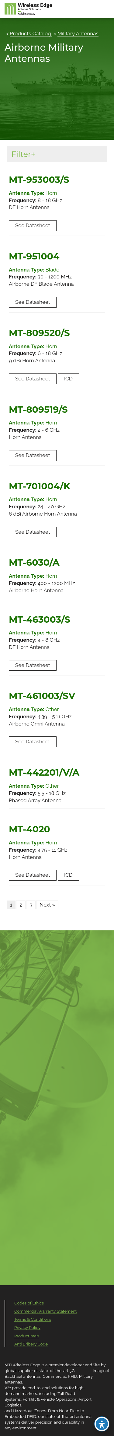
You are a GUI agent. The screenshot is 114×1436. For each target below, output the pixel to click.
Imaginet (101, 1370)
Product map (26, 1335)
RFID (72, 1376)
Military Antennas (77, 33)
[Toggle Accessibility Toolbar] (102, 1424)
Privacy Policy (27, 1327)
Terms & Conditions (32, 1319)
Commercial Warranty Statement (45, 1311)
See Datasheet (32, 225)
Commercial (54, 1376)
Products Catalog (31, 33)
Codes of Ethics (29, 1303)
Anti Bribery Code (31, 1344)
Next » (47, 905)
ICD (68, 379)
